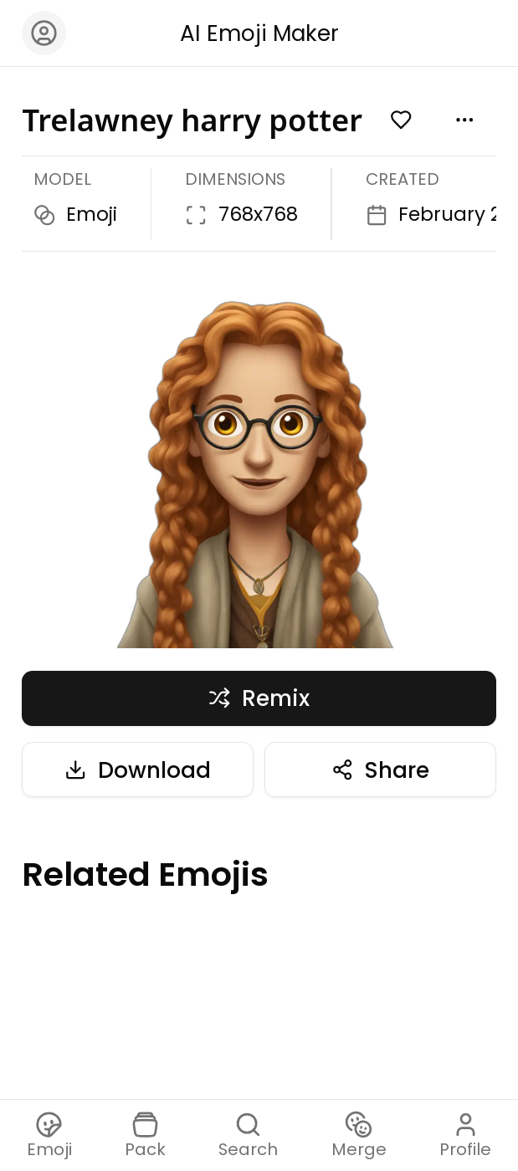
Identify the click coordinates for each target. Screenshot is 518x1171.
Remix (259, 698)
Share (380, 769)
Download (137, 769)
